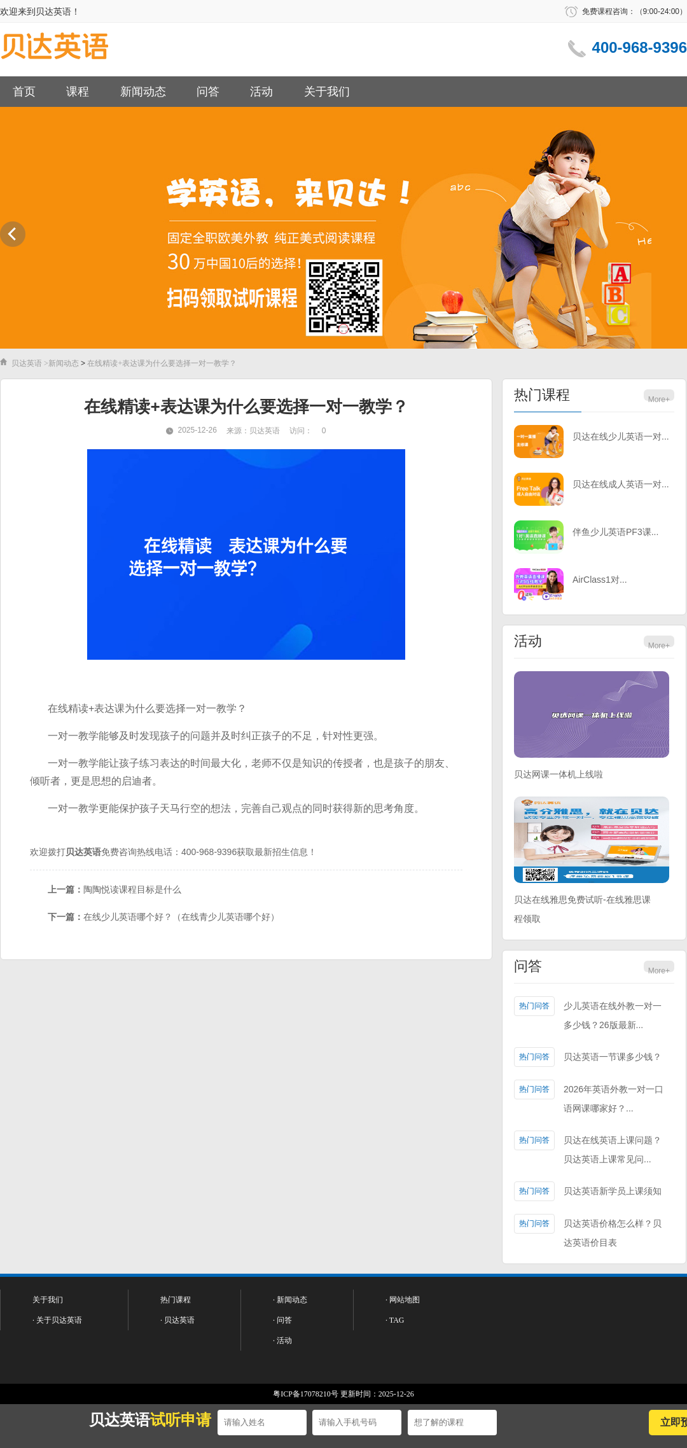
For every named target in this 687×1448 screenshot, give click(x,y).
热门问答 (534, 1005)
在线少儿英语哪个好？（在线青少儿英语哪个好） (181, 917)
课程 (77, 91)
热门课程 (542, 395)
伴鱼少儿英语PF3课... (615, 532)
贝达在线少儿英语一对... (620, 436)
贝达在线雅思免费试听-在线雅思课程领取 (582, 909)
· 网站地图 (402, 1299)
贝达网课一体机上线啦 (558, 774)
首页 (24, 91)
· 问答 (282, 1320)
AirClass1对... (599, 579)
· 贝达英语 (177, 1320)
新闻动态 (143, 91)
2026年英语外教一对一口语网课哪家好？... (613, 1098)
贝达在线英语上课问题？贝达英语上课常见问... (613, 1149)
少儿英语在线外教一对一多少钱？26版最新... (613, 1015)
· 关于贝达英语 (57, 1320)
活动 (261, 91)
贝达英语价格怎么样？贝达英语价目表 (613, 1233)
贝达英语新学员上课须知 (613, 1191)
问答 (208, 91)
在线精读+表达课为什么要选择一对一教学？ (162, 363)
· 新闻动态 (290, 1299)
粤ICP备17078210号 (305, 1393)
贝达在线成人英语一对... (620, 484)
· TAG (394, 1320)
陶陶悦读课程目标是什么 (132, 889)
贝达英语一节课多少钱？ (613, 1057)
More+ (659, 399)
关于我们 (327, 91)
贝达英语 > (29, 363)
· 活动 (282, 1340)
